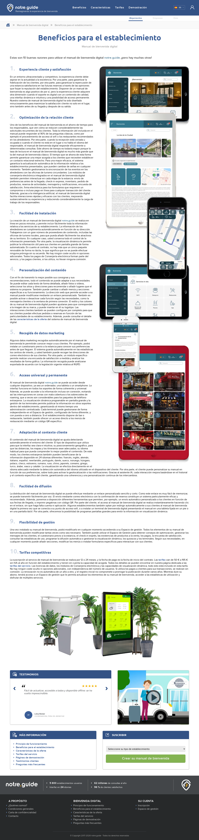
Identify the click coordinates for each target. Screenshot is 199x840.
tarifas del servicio (20, 565)
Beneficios (79, 7)
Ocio (176, 18)
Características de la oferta (31, 750)
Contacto (13, 816)
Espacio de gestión (148, 809)
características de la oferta (32, 319)
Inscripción (144, 805)
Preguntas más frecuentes (30, 764)
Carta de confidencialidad (22, 812)
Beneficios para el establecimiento (35, 747)
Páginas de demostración (30, 757)
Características (100, 7)
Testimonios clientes (27, 761)
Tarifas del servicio (26, 754)
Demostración (138, 7)
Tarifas (119, 7)
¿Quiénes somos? (17, 805)
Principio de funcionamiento (31, 743)
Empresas (158, 18)
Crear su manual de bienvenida (145, 758)
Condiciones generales (20, 809)
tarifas (162, 559)
